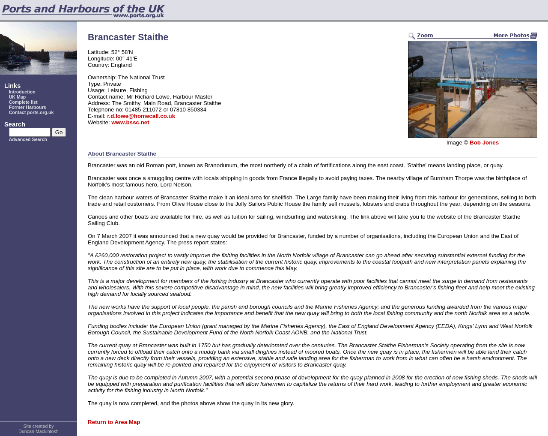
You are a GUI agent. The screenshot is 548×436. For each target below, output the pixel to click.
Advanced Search (28, 139)
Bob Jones (484, 142)
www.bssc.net (130, 122)
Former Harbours (27, 107)
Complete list (23, 102)
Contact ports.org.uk (31, 112)
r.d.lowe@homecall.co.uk (141, 116)
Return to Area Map (114, 422)
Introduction (22, 91)
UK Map (17, 96)
